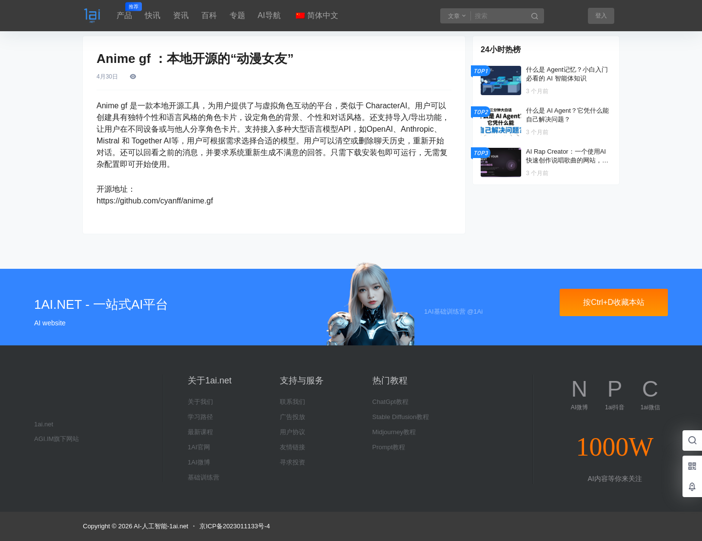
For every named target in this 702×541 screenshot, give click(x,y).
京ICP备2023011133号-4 (234, 526)
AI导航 (269, 15)
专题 (237, 15)
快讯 (152, 15)
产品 (124, 11)
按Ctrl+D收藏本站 (613, 302)
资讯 (181, 15)
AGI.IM (44, 438)
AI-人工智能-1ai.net (160, 526)
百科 (209, 15)
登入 (601, 15)
